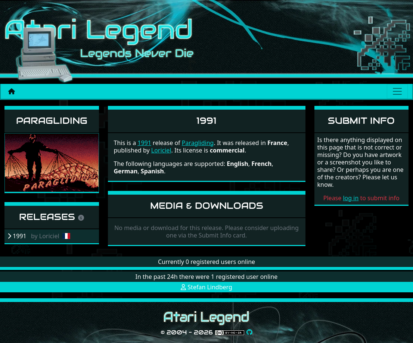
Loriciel (161, 150)
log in (350, 198)
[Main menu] (397, 91)
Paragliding (51, 120)
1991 (144, 143)
